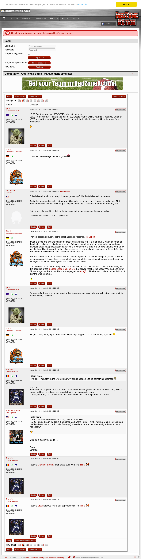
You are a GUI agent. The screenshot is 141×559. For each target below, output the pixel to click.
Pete (27, 558)
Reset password (39, 63)
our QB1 (83, 271)
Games (24, 19)
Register (39, 67)
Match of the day (46, 465)
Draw (40, 506)
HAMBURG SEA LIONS (14, 152)
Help (63, 19)
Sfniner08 (9, 193)
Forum (52, 19)
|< (19, 101)
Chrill (8, 149)
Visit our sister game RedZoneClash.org (47, 558)
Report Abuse (120, 109)
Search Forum (119, 96)
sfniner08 (10, 190)
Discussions (20, 96)
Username (10, 46)
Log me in (39, 58)
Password (9, 50)
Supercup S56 (35, 96)
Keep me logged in (14, 53)
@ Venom (91, 237)
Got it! (126, 4)
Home (13, 19)
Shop (74, 19)
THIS (82, 465)
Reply (41, 145)
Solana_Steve (13, 410)
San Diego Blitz (11, 413)
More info (93, 4)
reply (9, 541)
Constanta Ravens (12, 372)
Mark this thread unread (25, 541)
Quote (33, 145)
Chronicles (39, 19)
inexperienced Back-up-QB (62, 269)
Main (9, 96)
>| (46, 101)
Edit (49, 145)
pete (8, 108)
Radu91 (10, 369)
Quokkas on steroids (12, 111)
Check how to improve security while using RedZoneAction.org (41, 33)
